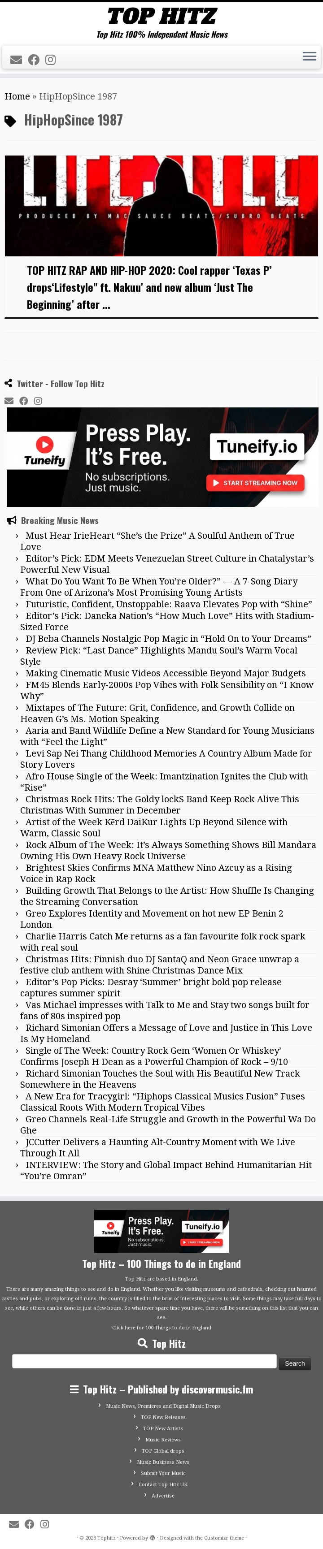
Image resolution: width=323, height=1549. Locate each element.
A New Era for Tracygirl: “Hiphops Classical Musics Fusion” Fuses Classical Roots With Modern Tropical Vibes (162, 1102)
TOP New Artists (163, 1429)
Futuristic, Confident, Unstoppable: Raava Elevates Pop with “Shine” (169, 604)
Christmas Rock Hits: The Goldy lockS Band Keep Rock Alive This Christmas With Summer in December (159, 805)
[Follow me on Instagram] (53, 60)
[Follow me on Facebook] (36, 60)
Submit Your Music (163, 1473)
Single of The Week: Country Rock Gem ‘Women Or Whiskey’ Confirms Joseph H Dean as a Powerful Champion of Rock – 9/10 (154, 1056)
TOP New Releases (163, 1417)
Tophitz (106, 1538)
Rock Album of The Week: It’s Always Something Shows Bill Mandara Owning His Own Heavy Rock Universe (168, 850)
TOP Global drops (163, 1451)
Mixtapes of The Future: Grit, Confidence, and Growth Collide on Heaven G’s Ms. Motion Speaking (157, 713)
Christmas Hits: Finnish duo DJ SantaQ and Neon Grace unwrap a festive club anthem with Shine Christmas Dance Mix (159, 965)
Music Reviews (163, 1440)
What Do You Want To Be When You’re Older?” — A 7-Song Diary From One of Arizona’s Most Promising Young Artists (158, 587)
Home (17, 96)
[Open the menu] (309, 57)
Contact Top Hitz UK (163, 1485)
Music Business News (163, 1462)
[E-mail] (19, 60)
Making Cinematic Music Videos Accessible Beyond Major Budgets (166, 673)
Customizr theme (224, 1538)
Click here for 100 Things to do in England (161, 1328)
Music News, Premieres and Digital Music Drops (163, 1406)
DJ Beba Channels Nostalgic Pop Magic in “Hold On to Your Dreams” (168, 638)
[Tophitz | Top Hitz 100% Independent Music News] (161, 16)
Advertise (163, 1496)
